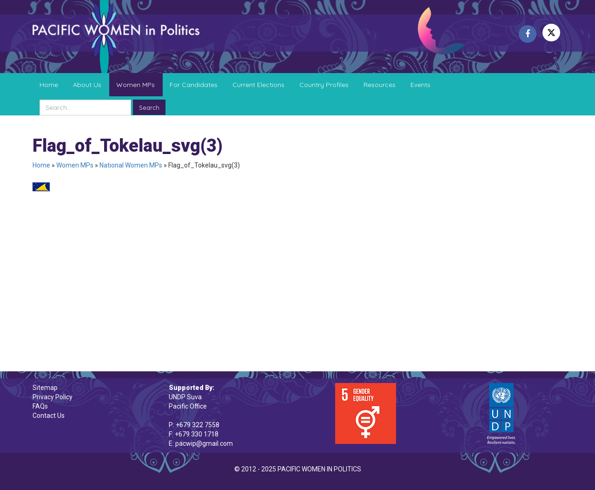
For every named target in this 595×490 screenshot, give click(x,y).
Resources (380, 85)
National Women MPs (130, 165)
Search (149, 107)
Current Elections (258, 85)
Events (420, 85)
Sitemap (45, 387)
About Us (87, 85)
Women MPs (135, 85)
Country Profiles (324, 85)
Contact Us (49, 415)
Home (49, 85)
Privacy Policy (53, 397)
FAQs (40, 406)
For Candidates (194, 85)
